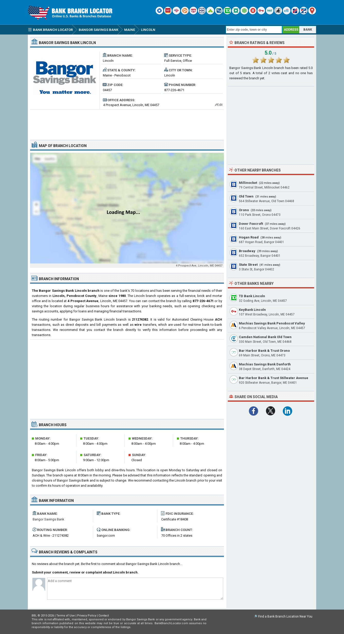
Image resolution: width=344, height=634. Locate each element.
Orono (244, 210)
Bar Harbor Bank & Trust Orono (264, 351)
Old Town (246, 196)
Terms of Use (65, 615)
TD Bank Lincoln (252, 296)
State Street (248, 265)
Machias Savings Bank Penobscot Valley (272, 323)
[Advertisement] (127, 122)
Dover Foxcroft (251, 224)
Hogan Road (249, 237)
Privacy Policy (86, 615)
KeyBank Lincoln (252, 310)
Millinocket (248, 183)
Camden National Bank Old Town (265, 337)
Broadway (247, 251)
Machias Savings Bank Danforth (265, 364)
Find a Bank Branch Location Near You (285, 616)
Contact (103, 615)
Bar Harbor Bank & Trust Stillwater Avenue (273, 378)
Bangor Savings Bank (48, 519)
